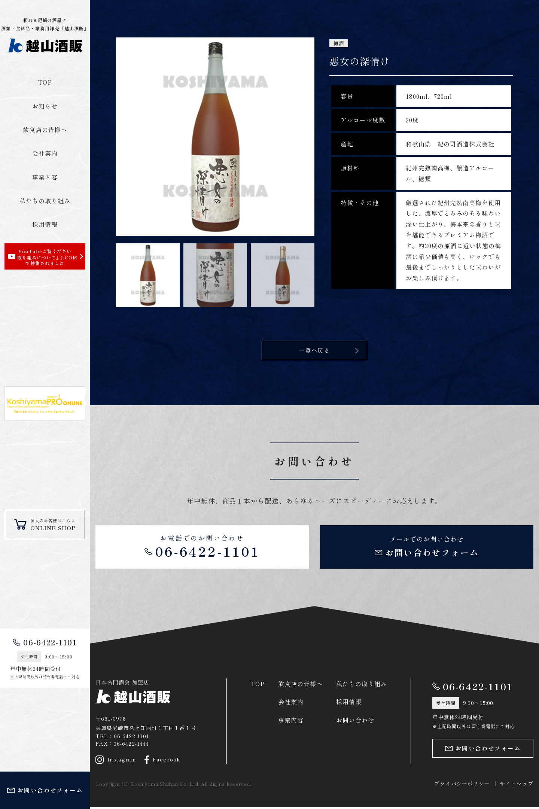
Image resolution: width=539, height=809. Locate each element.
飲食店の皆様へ (45, 129)
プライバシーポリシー (462, 785)
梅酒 (338, 43)
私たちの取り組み (44, 200)
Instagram (116, 761)
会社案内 (45, 153)
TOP (45, 81)
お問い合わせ (355, 721)
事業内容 (45, 177)
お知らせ (45, 105)
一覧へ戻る (315, 350)
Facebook (163, 761)
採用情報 (45, 224)
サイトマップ (516, 785)
